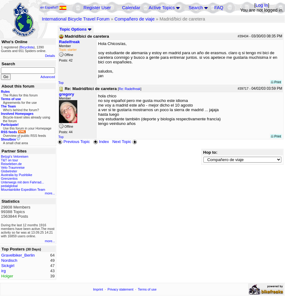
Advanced (48, 77)
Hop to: (210, 152)
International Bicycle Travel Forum (76, 19)
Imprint (98, 289)
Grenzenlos (9, 178)
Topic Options (76, 29)
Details (50, 56)
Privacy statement (120, 289)
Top (61, 83)
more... (50, 193)
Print (276, 82)
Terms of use (147, 289)
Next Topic (125, 141)
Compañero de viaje (135, 19)
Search (196, 7)
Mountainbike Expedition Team (23, 189)
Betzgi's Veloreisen (14, 156)
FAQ (218, 7)
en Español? (53, 7)
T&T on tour (9, 160)
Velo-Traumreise (13, 167)
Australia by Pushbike (16, 175)
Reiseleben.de (11, 164)
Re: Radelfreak (130, 89)
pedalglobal (9, 186)
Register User (97, 7)
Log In (262, 5)
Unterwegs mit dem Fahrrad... (22, 182)
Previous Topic (74, 141)
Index (101, 141)
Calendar (131, 7)
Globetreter (9, 171)
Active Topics (162, 7)
